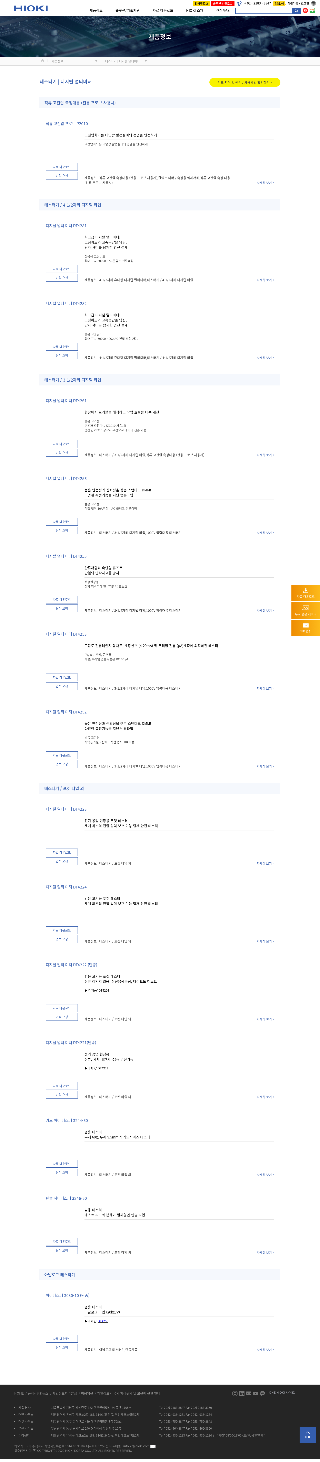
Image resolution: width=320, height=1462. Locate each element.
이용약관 (87, 1393)
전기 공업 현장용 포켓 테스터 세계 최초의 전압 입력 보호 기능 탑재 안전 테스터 (121, 823)
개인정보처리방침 (65, 1393)
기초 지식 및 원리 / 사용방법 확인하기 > (245, 82)
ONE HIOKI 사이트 (282, 1392)
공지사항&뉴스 (38, 1393)
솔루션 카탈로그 (222, 3)
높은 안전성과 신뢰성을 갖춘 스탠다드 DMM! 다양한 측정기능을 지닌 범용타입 (117, 492)
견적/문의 (223, 10)
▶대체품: (91, 1068)
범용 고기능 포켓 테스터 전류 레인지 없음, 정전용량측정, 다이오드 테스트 (120, 979)
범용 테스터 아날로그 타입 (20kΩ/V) (102, 1309)
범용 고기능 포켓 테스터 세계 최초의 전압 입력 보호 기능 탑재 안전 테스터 (121, 901)
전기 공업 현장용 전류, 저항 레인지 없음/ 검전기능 (108, 1056)
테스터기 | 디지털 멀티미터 (122, 61)
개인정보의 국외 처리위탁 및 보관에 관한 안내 (128, 1393)
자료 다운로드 (163, 10)
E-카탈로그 (201, 3)
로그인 (305, 3)
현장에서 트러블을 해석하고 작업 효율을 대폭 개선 (121, 412)
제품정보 (96, 10)
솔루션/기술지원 (128, 10)
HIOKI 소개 (194, 10)
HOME (19, 1393)
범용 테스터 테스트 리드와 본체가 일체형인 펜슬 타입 (114, 1212)
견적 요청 (62, 175)
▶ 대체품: (96, 990)
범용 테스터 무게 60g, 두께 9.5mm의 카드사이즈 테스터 (117, 1134)
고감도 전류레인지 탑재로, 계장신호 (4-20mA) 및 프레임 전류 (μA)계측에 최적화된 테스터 (151, 645)
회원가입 (293, 3)
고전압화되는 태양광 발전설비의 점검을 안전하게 (120, 135)
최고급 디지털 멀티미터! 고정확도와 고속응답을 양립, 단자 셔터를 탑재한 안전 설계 (106, 242)
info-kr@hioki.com (139, 1446)
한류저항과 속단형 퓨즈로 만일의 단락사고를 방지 (103, 570)
